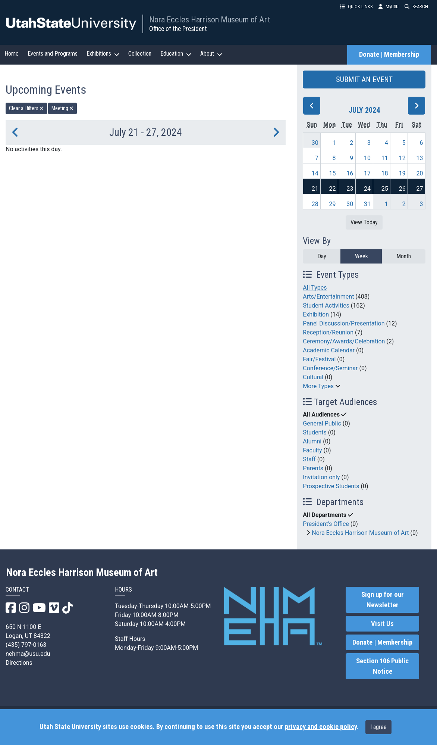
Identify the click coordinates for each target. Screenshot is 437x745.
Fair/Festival (319, 359)
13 (419, 158)
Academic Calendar (329, 350)
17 (367, 173)
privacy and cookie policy (320, 727)
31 (367, 204)
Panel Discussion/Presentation (343, 323)
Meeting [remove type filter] (62, 108)
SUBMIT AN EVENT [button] (364, 79)
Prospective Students (331, 486)
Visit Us (382, 624)
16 (349, 173)
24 (367, 188)
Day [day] (321, 256)
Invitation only (321, 477)
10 (367, 158)
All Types (315, 287)
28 (315, 204)
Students (314, 432)
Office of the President (178, 28)
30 (315, 142)
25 (384, 188)
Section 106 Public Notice (382, 666)
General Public (322, 423)
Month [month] (403, 256)
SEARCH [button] (416, 6)
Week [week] (361, 256)
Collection (139, 53)
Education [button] (175, 53)
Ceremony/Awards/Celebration (344, 341)
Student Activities (326, 305)
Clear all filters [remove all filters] (26, 108)
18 (384, 173)
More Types (318, 386)
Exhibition (316, 314)
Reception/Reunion (328, 332)
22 (332, 188)
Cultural (313, 377)
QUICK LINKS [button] (356, 6)
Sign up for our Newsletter (382, 599)
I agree (378, 726)
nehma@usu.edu (28, 653)
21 (315, 188)
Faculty (312, 450)
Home (11, 53)
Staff (309, 459)
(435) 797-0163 (26, 644)
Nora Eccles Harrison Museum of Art (209, 19)
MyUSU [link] (388, 6)
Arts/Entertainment (328, 296)
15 (332, 173)
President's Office (326, 523)
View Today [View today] (364, 222)
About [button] (211, 53)
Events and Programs (53, 53)
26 (402, 188)
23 (349, 188)
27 (419, 188)
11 (384, 158)
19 (402, 173)
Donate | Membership (389, 54)
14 (315, 173)
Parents (313, 468)
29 (332, 204)
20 (419, 173)
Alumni (312, 441)
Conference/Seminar (330, 368)
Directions (19, 662)
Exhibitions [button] (103, 53)
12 (402, 158)
